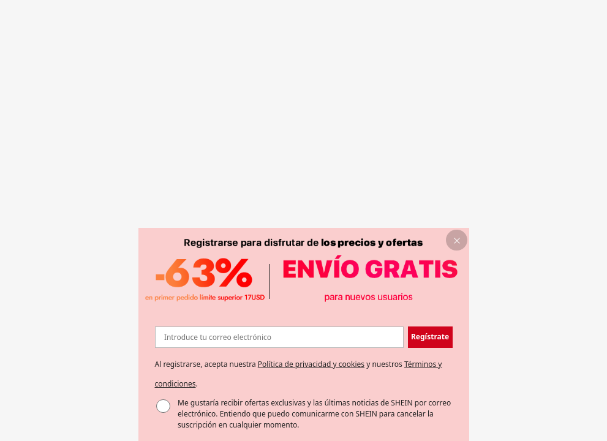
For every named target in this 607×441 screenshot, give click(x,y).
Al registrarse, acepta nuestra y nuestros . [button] (298, 374)
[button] (456, 240)
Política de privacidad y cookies (311, 364)
